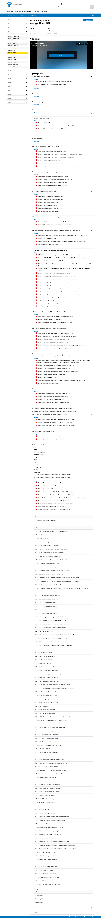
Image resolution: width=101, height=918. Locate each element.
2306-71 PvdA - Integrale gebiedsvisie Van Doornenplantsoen (50, 773)
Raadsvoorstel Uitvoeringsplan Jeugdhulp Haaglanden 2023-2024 (55, 419)
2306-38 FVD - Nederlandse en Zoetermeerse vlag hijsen (49, 649)
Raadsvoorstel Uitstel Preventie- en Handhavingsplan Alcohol (54, 221)
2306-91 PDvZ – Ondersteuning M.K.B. (45, 863)
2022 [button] (9, 70)
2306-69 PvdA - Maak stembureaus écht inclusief (47, 766)
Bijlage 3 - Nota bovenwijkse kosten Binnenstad (50, 374)
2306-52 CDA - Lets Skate (41, 706)
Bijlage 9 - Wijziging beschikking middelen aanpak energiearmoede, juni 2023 (58, 294)
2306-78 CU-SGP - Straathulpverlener (44, 806)
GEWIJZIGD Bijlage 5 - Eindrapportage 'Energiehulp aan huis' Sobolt (56, 279)
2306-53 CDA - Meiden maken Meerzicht (45, 709)
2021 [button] (9, 74)
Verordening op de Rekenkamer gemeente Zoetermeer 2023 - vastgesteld (58, 166)
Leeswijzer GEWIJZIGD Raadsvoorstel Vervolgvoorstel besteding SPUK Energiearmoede (61, 258)
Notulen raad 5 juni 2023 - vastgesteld (48, 436)
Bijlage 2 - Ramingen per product (47, 202)
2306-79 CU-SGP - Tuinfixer (42, 809)
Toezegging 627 (39, 902)
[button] (92, 7)
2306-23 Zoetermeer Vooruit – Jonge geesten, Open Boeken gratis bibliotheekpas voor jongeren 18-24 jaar (62, 588)
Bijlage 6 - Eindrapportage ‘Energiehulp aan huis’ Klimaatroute (54, 285)
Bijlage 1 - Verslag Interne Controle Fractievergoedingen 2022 (54, 179)
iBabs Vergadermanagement (77, 916)
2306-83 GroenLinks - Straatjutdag (43, 823)
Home (17, 15)
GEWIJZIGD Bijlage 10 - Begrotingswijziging (50, 297)
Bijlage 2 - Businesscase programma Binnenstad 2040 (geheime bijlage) (57, 371)
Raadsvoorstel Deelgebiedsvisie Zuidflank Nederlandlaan (53, 393)
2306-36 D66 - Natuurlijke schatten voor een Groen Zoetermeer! (51, 638)
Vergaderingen (19, 11)
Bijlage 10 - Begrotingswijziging (47, 300)
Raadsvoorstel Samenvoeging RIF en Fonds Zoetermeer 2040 (54, 316)
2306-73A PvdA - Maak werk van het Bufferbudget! (47, 784)
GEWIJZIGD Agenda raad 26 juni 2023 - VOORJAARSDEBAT (54, 81)
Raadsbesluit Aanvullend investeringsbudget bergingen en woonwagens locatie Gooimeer (61, 241)
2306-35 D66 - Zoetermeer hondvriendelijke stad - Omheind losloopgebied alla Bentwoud (57, 634)
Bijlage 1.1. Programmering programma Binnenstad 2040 (53, 368)
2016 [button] (9, 94)
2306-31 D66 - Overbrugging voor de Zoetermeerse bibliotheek (51, 620)
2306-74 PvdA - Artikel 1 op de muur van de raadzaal (48, 788)
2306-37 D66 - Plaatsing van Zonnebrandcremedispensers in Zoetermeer (53, 645)
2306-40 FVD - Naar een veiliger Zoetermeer (46, 656)
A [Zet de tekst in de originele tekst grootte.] (87, 15)
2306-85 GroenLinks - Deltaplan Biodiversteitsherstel (48, 834)
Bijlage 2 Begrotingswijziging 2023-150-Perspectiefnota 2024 (54, 492)
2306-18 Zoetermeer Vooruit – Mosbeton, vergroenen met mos (50, 567)
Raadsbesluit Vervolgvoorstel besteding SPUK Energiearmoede (55, 303)
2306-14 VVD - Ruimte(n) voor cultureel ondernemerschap (49, 552)
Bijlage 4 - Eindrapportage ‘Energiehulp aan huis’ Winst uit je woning (56, 276)
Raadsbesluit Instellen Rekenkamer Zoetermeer (51, 163)
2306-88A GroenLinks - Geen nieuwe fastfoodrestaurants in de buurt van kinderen (55, 848)
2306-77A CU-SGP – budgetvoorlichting (45, 802)
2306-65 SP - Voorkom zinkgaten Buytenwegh (46, 752)
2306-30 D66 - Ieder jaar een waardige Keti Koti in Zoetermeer (50, 617)
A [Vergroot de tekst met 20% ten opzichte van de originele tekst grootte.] (90, 15)
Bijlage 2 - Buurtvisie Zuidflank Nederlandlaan (50, 399)
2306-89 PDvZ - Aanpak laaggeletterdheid (45, 852)
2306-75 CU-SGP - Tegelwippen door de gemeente (48, 791)
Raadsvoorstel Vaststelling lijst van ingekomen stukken (52, 123)
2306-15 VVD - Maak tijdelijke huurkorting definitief (47, 556)
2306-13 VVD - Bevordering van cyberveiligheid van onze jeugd (51, 549)
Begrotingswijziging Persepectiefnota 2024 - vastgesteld (53, 509)
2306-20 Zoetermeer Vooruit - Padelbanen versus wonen (49, 574)
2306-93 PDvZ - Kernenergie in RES (44, 870)
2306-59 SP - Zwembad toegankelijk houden (46, 731)
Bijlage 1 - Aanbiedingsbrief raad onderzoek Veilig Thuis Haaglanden (56, 336)
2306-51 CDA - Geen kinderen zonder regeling (46, 702)
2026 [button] (9, 19)
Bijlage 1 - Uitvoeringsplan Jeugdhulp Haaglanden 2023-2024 (54, 422)
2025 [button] (9, 23)
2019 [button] (9, 82)
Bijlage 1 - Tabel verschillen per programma (50, 199)
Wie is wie (36, 11)
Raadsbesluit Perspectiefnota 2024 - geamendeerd (52, 506)
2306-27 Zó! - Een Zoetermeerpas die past (45, 602)
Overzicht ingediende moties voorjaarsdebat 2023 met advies (54, 503)
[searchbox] (73, 7)
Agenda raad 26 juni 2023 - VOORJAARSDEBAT (51, 84)
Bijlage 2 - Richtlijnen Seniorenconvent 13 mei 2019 (52, 182)
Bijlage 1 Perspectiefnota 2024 (46, 489)
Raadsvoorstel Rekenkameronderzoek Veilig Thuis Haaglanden (55, 333)
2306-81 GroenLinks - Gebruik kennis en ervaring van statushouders (52, 816)
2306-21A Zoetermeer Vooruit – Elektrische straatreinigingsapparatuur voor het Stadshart (57, 581)
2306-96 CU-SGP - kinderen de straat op (45, 881)
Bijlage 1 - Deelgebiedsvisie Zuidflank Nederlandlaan (52, 396)
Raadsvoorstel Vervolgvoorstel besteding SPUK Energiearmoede (55, 261)
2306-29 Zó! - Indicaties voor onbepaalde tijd (46, 613)
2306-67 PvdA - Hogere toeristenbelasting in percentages (49, 759)
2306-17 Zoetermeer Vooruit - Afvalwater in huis (47, 563)
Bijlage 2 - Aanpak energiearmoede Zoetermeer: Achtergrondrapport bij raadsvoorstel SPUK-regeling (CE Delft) (63, 269)
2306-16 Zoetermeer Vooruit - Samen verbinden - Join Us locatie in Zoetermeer (55, 559)
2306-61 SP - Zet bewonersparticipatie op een (46, 738)
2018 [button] (9, 86)
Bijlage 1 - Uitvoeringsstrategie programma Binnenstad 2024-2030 (55, 365)
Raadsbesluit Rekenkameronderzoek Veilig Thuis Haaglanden (54, 348)
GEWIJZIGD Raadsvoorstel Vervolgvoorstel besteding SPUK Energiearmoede (58, 255)
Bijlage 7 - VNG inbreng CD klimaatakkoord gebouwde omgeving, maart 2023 (58, 288)
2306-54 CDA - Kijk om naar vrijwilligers (45, 713)
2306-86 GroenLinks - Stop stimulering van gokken (47, 838)
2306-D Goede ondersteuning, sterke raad (45, 520)
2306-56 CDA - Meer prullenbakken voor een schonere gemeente (51, 720)
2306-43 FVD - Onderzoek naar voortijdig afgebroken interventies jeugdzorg (54, 666)
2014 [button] (9, 102)
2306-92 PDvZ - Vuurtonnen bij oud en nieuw (46, 866)
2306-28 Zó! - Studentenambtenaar (44, 609)
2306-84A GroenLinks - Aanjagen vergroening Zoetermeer (49, 831)
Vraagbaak (44, 11)
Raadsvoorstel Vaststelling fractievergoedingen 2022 (52, 176)
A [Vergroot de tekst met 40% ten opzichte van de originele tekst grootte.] (93, 15)
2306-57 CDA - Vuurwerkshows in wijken (45, 724)
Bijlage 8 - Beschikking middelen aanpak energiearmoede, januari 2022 (56, 291)
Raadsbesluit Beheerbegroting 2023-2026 (49, 208)
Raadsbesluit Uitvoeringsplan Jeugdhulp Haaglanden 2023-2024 (55, 425)
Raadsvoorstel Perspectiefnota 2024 (48, 486)
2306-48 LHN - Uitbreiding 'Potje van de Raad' (46, 691)
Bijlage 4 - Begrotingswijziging (46, 377)
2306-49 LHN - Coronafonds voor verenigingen (46, 695)
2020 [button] (9, 78)
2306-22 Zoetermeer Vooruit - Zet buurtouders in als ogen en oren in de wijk (54, 584)
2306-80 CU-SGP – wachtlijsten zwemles (45, 813)
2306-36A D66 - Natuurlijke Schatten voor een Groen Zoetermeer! (51, 642)
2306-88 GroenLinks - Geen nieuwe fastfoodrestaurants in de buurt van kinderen (55, 845)
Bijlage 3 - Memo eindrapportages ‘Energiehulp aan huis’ (53, 273)
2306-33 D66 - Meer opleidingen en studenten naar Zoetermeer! (51, 627)
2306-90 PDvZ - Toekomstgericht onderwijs (45, 856)
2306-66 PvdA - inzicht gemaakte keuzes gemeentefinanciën (50, 756)
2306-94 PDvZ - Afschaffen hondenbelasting (46, 873)
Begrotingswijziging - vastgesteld (47, 211)
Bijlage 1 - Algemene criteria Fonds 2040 (49, 319)
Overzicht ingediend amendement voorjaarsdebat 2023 (53, 500)
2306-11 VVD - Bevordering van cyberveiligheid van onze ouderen (51, 542)
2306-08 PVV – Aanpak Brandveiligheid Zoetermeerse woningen (51, 531)
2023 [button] (9, 31)
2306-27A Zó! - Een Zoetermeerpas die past (46, 606)
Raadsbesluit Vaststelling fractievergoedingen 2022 (52, 185)
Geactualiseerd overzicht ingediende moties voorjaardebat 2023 (55, 495)
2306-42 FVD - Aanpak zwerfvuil (43, 663)
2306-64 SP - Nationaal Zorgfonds (43, 749)
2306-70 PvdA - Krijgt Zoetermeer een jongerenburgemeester (50, 770)
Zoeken (58, 4)
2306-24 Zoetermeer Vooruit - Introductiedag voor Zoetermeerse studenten (54, 592)
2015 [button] (9, 98)
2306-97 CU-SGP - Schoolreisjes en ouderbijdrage (47, 884)
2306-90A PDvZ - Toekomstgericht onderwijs (46, 859)
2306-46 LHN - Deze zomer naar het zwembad (46, 677)
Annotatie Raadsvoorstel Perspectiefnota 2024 (51, 483)
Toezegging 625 (39, 895)
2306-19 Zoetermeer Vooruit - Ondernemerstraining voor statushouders (53, 570)
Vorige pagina (88, 20)
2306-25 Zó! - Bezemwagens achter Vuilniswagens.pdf (48, 595)
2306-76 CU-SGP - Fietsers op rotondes (45, 795)
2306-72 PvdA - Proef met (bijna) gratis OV (45, 777)
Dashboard (10, 11)
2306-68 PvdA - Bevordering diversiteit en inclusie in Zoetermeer (51, 763)
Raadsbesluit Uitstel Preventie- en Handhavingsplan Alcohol (54, 224)
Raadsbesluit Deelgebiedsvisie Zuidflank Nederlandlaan (53, 402)
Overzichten (27, 11)
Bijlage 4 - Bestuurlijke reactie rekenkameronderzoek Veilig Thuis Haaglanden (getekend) (61, 345)
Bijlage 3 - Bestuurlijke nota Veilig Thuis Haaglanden (52, 342)
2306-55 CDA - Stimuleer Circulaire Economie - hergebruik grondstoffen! (53, 716)
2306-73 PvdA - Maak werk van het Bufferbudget (47, 781)
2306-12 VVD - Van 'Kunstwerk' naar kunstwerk (47, 545)
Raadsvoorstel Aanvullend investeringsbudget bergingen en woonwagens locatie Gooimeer (61, 235)
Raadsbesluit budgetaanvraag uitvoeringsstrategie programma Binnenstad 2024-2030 (60, 380)
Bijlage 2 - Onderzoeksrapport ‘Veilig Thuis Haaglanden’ (52, 339)
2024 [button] (9, 27)
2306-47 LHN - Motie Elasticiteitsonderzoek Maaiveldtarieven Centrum (52, 684)
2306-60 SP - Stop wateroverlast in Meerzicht (46, 734)
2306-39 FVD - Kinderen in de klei (43, 652)
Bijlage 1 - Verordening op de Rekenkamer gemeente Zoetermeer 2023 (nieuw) (59, 154)
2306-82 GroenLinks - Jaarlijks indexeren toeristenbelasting (50, 820)
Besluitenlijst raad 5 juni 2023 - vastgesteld (50, 439)
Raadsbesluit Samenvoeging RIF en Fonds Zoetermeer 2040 (54, 322)
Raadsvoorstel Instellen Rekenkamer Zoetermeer (51, 151)
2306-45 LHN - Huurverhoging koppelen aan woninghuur (49, 674)
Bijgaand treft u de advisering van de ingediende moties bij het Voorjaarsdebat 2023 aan (61, 497)
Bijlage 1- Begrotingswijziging (46, 238)
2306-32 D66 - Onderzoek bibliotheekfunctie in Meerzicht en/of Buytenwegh (54, 624)
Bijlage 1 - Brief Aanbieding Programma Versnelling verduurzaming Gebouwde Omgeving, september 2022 (64, 264)
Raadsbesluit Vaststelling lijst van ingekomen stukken (52, 129)
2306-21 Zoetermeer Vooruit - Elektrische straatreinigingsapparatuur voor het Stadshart (57, 577)
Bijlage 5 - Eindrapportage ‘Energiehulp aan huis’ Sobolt (53, 282)
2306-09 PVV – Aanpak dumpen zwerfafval (45, 535)
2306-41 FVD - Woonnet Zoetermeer (44, 659)
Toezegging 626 (39, 899)
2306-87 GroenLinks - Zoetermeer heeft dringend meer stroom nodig (52, 841)
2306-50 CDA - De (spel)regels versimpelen (46, 699)
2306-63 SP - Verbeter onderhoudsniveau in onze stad (48, 745)
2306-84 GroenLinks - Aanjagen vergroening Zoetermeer (49, 827)
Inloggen (90, 916)
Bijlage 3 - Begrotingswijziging (46, 205)
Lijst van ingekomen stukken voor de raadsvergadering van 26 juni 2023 (57, 126)
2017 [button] (9, 90)
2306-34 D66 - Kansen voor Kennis (44, 631)
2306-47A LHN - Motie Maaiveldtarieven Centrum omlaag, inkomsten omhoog (54, 688)
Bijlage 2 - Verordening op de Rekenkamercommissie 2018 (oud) (55, 157)
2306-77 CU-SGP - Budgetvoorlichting (44, 798)
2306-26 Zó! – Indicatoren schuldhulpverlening (46, 599)
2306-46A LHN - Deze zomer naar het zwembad (47, 681)
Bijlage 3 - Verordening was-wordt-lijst (48, 160)
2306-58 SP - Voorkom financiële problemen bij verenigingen (50, 727)
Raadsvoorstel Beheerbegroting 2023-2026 (50, 196)
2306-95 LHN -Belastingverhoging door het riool (47, 877)
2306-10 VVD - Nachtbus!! (41, 538)
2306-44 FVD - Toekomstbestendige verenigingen (47, 670)
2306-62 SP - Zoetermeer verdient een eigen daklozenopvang (50, 741)
